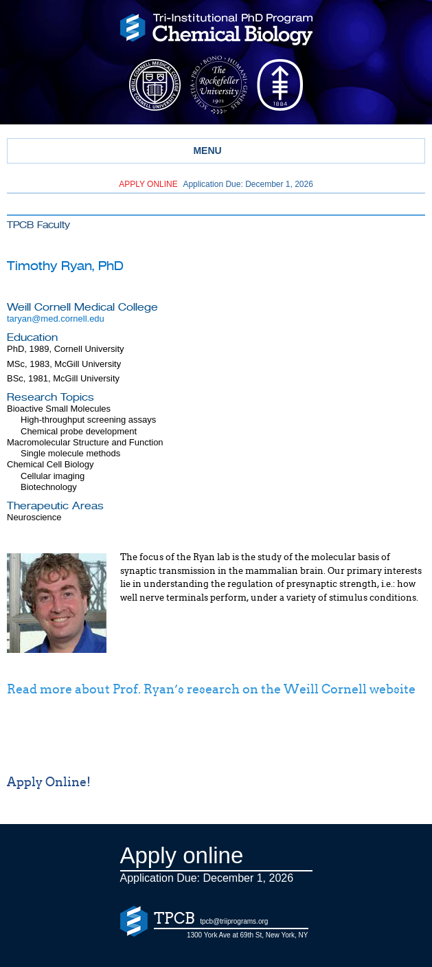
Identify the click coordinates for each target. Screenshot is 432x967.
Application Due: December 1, (216, 184)
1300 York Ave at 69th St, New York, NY (247, 935)
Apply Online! (49, 782)
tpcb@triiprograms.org (234, 921)
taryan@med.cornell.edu (55, 318)
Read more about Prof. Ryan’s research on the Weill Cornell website (211, 689)
